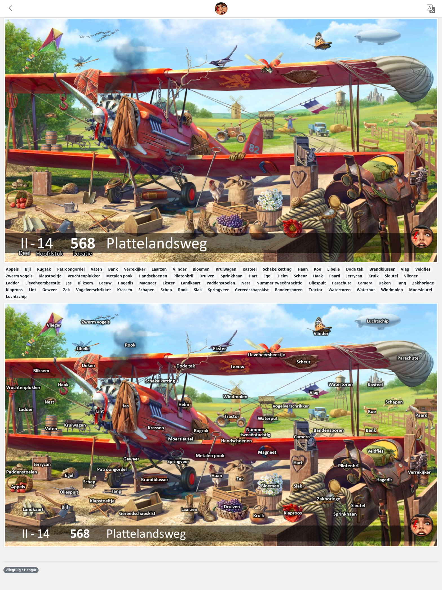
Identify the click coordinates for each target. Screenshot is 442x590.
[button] (11, 8)
